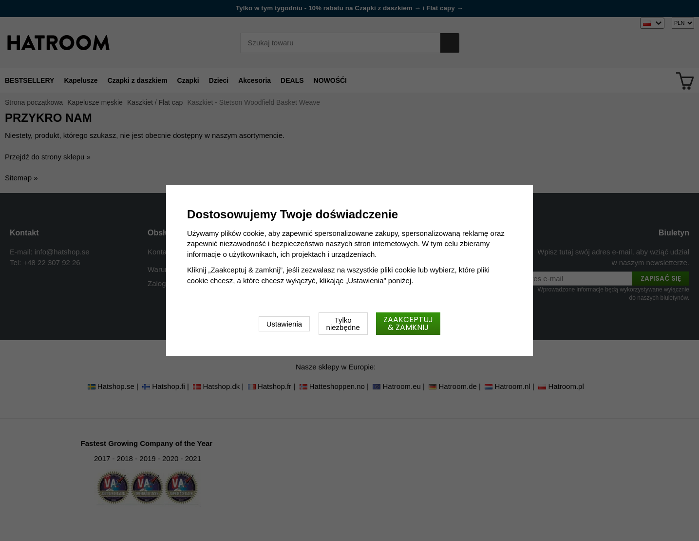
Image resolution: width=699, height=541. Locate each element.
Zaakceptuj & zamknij (408, 323)
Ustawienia (284, 324)
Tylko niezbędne (343, 323)
